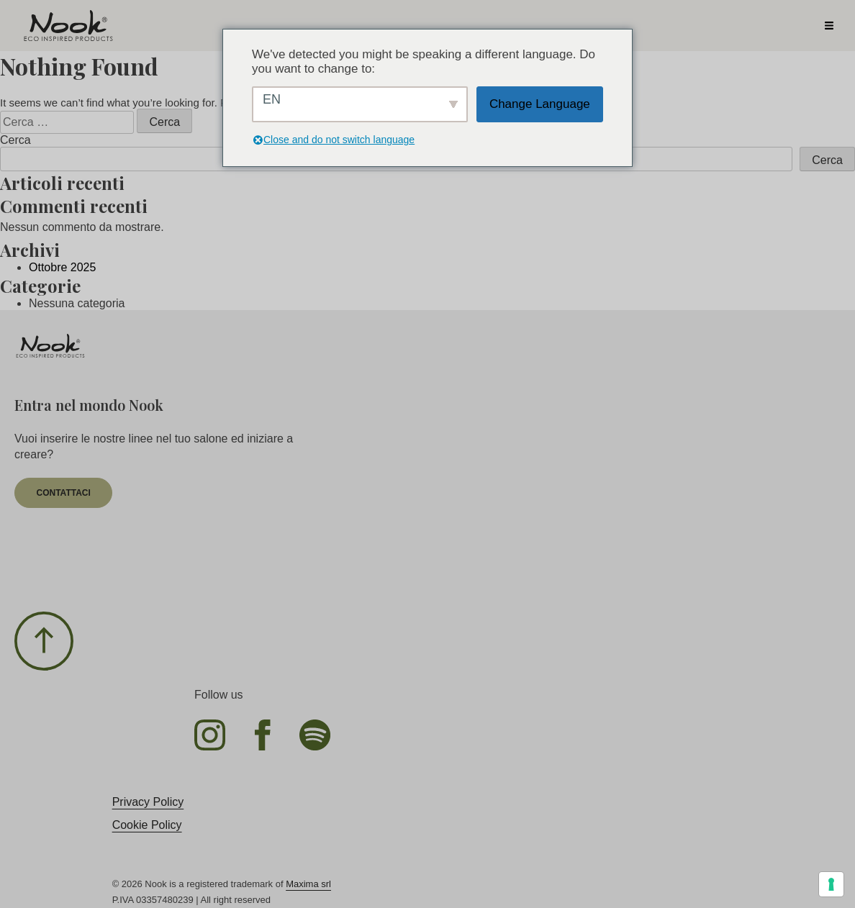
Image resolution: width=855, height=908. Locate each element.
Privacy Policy (148, 802)
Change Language (539, 104)
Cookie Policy (147, 825)
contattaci (64, 493)
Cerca (15, 140)
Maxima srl (308, 884)
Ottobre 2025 (62, 267)
